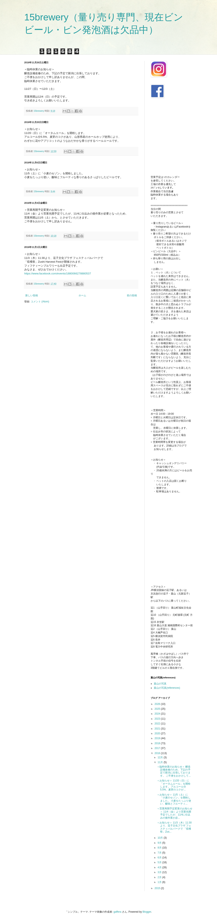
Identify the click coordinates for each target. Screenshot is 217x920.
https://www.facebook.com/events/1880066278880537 (57, 273)
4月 (160, 867)
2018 (158, 743)
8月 (160, 847)
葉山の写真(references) (167, 687)
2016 (158, 753)
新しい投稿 (31, 295)
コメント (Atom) (40, 301)
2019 (158, 738)
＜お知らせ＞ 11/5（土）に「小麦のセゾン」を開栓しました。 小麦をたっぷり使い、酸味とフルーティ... (174, 799)
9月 (160, 842)
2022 (158, 723)
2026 (158, 704)
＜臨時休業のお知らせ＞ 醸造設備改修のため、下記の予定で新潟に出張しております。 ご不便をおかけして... (174, 771)
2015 (158, 888)
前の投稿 (132, 295)
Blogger (147, 911)
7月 (160, 852)
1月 (160, 882)
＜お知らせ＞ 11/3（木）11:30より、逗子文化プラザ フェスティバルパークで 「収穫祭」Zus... (174, 827)
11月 (161, 762)
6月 (160, 857)
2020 (158, 733)
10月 (161, 837)
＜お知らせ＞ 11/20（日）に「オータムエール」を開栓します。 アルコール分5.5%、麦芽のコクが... (173, 785)
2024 (158, 713)
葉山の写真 (160, 683)
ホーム (82, 295)
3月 (160, 872)
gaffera (117, 911)
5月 (160, 862)
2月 (160, 877)
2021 (158, 728)
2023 (158, 718)
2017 (158, 748)
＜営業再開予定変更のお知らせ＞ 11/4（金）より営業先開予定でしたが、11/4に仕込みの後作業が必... (174, 813)
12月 (161, 757)
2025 (158, 708)
